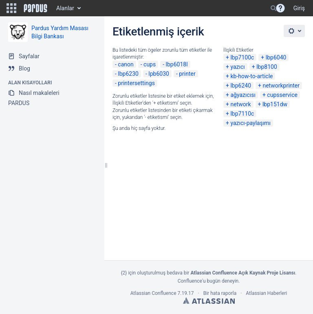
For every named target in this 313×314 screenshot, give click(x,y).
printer (187, 73)
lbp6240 (240, 85)
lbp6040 (276, 57)
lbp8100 (266, 67)
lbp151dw (274, 104)
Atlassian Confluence (153, 293)
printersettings (136, 83)
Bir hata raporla (219, 293)
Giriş (299, 8)
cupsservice (282, 95)
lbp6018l (177, 64)
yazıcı (237, 67)
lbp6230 (128, 73)
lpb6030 (158, 73)
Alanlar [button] (65, 8)
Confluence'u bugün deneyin (208, 281)
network (240, 104)
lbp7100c (242, 57)
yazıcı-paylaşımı (250, 123)
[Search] (273, 8)
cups (149, 64)
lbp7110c (242, 113)
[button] (11, 8)
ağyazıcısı (243, 95)
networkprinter (281, 85)
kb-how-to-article (251, 76)
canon (125, 64)
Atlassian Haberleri (266, 293)
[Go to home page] (35, 8)
